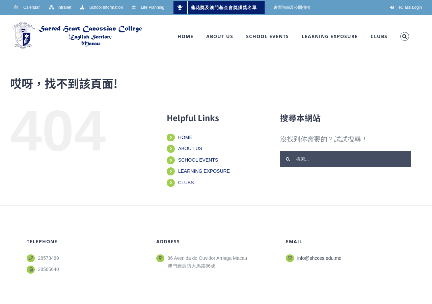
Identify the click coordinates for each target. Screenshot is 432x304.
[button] (404, 36)
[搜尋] (288, 159)
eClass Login (410, 7)
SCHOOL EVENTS (198, 160)
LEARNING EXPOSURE (204, 171)
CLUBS (186, 182)
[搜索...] (345, 159)
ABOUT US (190, 148)
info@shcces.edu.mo (319, 258)
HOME (185, 137)
